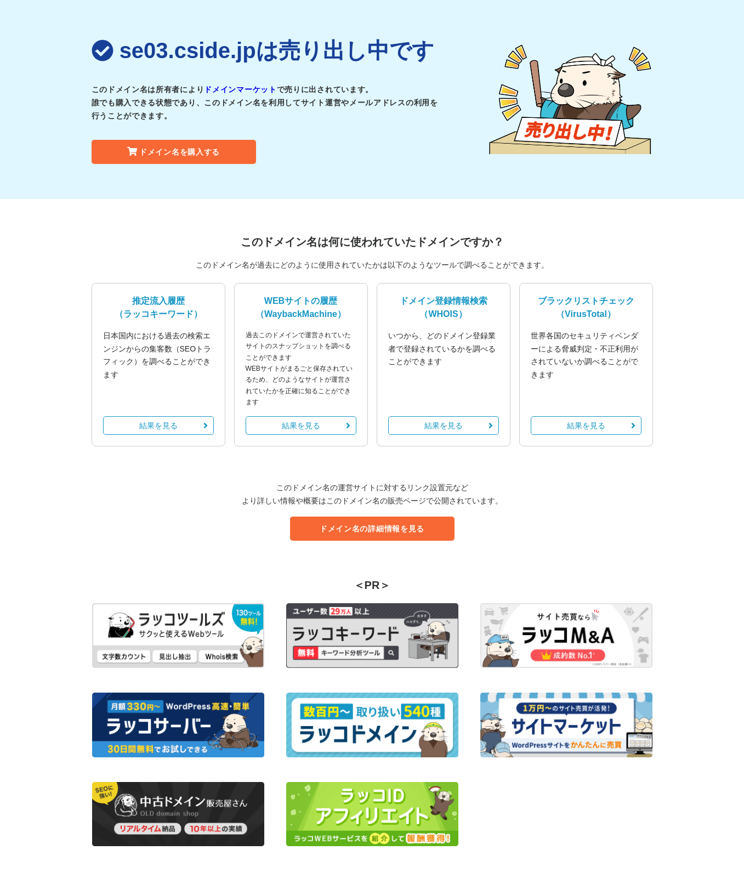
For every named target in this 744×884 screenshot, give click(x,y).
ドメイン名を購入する (173, 152)
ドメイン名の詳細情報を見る (372, 528)
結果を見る (173, 425)
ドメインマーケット (240, 89)
